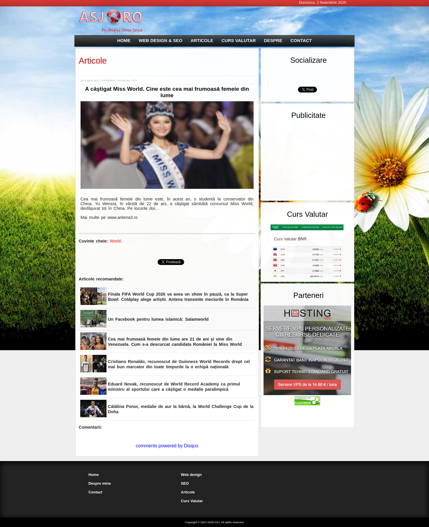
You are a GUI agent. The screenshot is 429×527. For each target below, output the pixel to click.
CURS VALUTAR (239, 40)
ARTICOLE (202, 40)
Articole (93, 60)
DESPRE (273, 40)
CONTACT (301, 40)
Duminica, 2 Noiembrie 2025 (322, 2)
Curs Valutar (192, 501)
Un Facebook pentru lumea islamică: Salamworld (158, 319)
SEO (185, 483)
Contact (95, 492)
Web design (191, 474)
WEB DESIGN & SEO (160, 40)
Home (93, 474)
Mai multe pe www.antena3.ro (109, 217)
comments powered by (167, 445)
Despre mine (99, 483)
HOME (124, 40)
